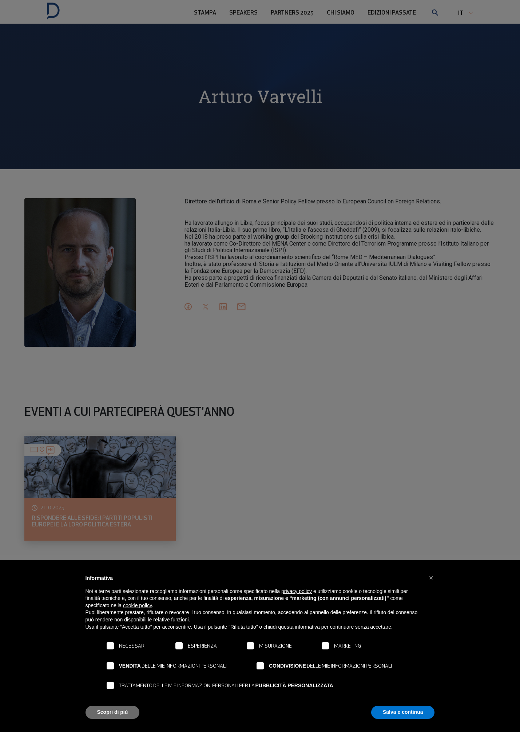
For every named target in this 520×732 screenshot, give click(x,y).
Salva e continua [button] (403, 712)
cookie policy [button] (137, 605)
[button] (431, 578)
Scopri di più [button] (112, 712)
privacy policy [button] (296, 591)
